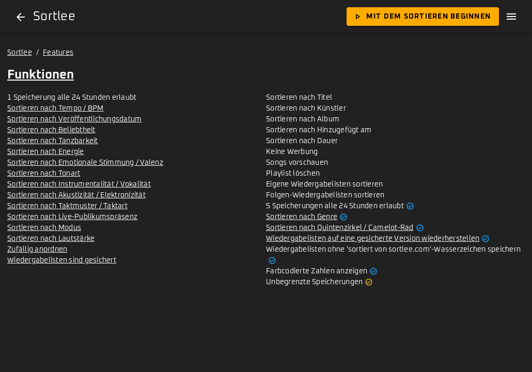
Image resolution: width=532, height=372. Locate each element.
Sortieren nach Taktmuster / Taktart (67, 206)
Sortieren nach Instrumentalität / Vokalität (79, 184)
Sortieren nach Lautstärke (51, 238)
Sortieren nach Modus (44, 227)
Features (58, 52)
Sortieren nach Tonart (43, 173)
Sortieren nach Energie (45, 152)
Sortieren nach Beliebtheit (51, 130)
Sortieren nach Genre (301, 217)
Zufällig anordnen (37, 249)
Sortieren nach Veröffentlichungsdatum (74, 119)
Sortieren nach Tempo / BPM (55, 108)
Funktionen (40, 75)
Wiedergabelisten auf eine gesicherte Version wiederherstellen (372, 238)
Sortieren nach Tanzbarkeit (52, 141)
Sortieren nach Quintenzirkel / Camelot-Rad (340, 227)
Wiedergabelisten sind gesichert (61, 260)
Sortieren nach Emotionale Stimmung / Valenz (85, 162)
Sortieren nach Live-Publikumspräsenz (72, 217)
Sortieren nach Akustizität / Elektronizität (76, 195)
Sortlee (19, 52)
